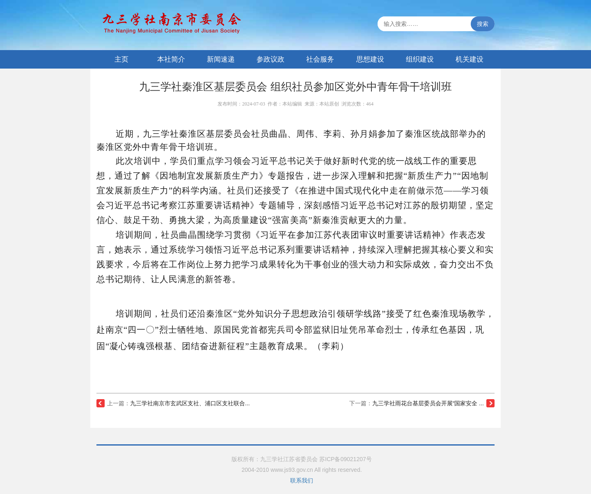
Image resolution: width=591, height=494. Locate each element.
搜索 (482, 24)
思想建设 (370, 59)
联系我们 (301, 480)
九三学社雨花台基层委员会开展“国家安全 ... (428, 403)
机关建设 (469, 59)
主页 (121, 59)
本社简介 (171, 59)
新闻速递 (221, 59)
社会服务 (320, 59)
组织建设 (420, 59)
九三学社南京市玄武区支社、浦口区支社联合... (190, 403)
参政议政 (270, 59)
